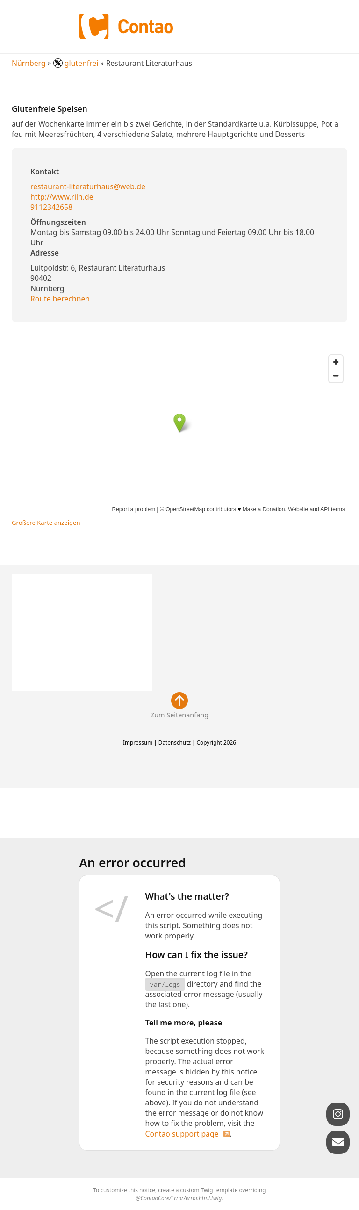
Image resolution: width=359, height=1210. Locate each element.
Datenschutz (174, 742)
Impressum (137, 742)
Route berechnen (60, 299)
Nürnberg (29, 63)
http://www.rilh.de (61, 197)
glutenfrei (77, 63)
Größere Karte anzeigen (46, 522)
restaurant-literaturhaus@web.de (87, 186)
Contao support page (182, 1134)
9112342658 (51, 207)
